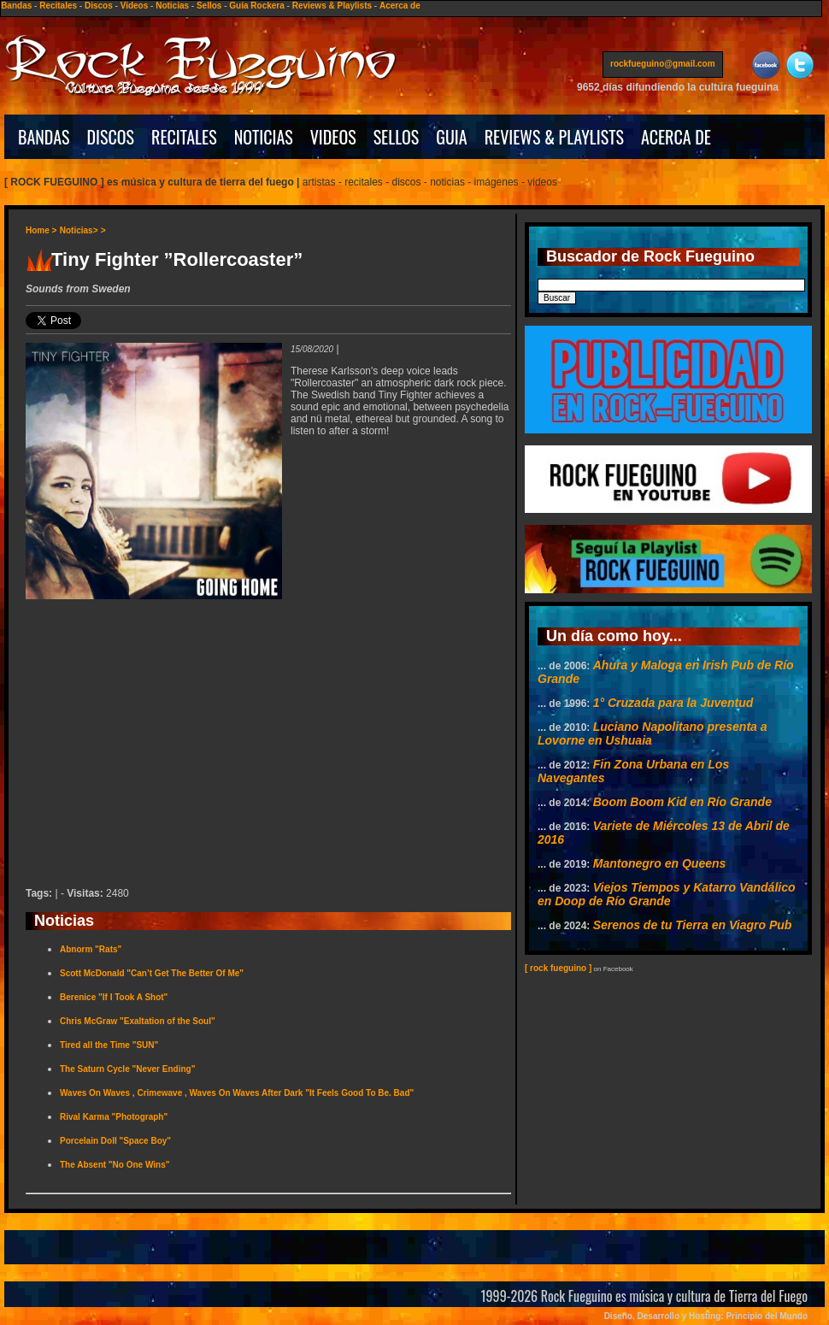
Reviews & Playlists (332, 5)
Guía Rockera (256, 5)
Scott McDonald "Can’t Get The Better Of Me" (152, 973)
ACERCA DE (676, 137)
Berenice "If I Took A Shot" (114, 997)
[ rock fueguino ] (558, 968)
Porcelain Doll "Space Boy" (115, 1140)
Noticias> (79, 230)
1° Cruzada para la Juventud (673, 703)
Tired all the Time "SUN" (109, 1045)
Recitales (58, 5)
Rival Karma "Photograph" (114, 1117)
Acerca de (399, 5)
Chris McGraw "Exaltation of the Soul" (137, 1021)
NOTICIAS (263, 137)
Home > (41, 230)
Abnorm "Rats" (90, 949)
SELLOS (396, 137)
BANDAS (44, 137)
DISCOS (111, 137)
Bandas (16, 5)
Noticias (172, 5)
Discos (99, 5)
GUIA (451, 137)
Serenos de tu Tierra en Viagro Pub (692, 925)
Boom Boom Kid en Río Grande (682, 802)
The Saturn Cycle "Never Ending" (127, 1069)
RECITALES (184, 137)
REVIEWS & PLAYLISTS (554, 137)
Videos (135, 5)
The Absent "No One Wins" (114, 1164)
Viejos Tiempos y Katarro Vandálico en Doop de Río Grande (667, 894)
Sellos (209, 5)
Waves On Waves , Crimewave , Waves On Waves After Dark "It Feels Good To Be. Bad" (237, 1093)
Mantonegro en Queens (659, 863)
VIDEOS (333, 137)
